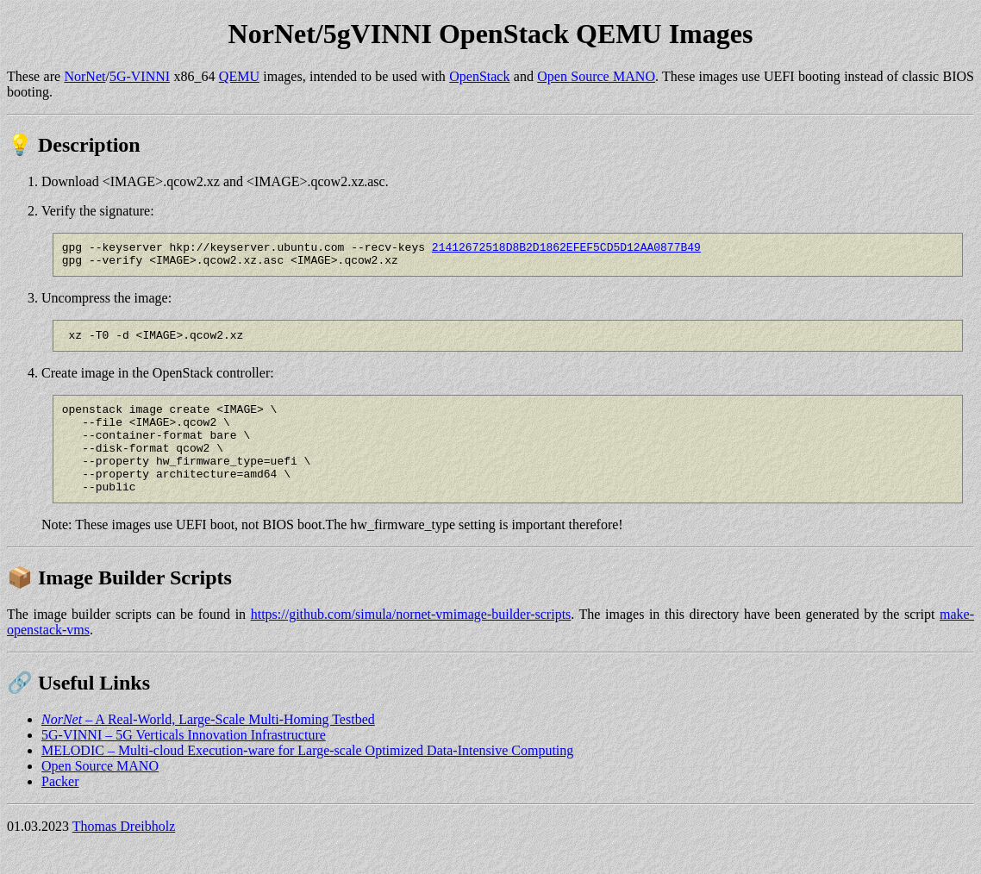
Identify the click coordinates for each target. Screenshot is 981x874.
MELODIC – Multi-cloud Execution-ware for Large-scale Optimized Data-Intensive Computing (307, 776)
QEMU (239, 76)
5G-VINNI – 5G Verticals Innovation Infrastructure (183, 760)
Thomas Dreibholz (124, 852)
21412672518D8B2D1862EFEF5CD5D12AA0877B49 (566, 249)
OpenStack (479, 76)
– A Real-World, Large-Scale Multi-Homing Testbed (208, 745)
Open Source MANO (596, 76)
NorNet (84, 76)
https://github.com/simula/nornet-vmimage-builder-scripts (411, 640)
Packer (60, 807)
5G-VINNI (139, 76)
